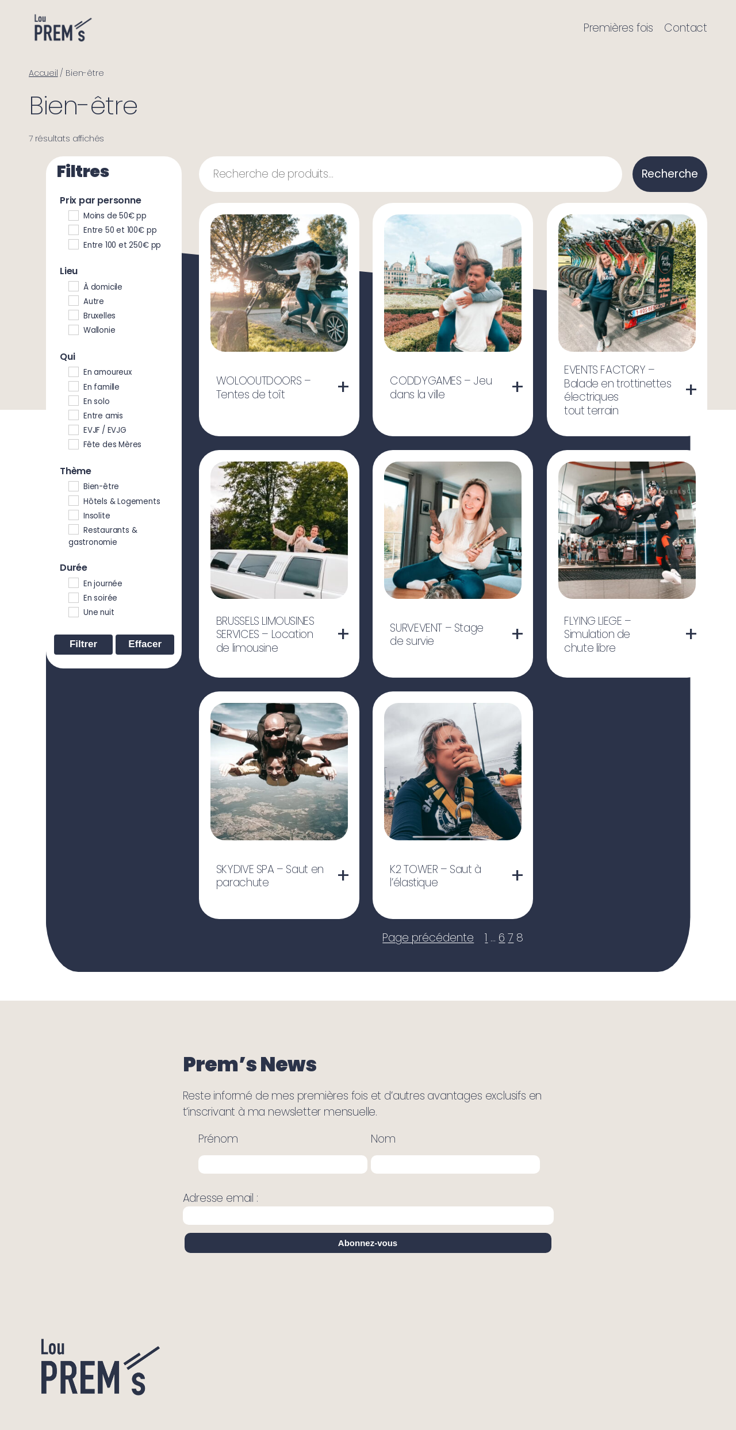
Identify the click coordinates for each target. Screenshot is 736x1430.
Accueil (43, 73)
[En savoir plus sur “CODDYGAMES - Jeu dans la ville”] (517, 387)
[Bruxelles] (73, 314)
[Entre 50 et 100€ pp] (73, 229)
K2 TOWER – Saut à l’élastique (435, 876)
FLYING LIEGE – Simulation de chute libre (597, 634)
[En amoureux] (73, 371)
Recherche (670, 174)
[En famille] (73, 385)
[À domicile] (73, 285)
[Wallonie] (73, 329)
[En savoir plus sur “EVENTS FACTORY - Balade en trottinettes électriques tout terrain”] (691, 390)
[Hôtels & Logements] (73, 500)
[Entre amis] (73, 414)
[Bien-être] (73, 485)
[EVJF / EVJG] (73, 429)
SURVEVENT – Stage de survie (437, 634)
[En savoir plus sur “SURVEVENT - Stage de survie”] (517, 634)
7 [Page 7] (510, 937)
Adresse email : (368, 1207)
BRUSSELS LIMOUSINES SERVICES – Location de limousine (265, 634)
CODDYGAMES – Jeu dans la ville (441, 387)
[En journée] (73, 582)
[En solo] (73, 400)
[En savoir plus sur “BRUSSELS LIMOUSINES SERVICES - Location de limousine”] (343, 634)
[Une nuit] (73, 611)
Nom (383, 1139)
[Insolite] (73, 514)
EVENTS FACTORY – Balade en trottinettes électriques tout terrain (618, 390)
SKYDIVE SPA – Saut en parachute (270, 876)
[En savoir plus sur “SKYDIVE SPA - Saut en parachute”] (343, 876)
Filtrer (83, 644)
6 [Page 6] (502, 937)
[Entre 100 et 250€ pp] (73, 243)
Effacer (145, 644)
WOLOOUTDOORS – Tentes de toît (263, 387)
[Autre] (73, 300)
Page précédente (428, 937)
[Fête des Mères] (73, 443)
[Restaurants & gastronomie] (73, 528)
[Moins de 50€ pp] (73, 215)
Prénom (218, 1139)
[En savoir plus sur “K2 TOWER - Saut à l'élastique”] (517, 876)
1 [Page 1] (486, 937)
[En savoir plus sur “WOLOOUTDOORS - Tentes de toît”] (343, 387)
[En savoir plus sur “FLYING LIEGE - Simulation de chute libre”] (691, 634)
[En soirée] (73, 597)
